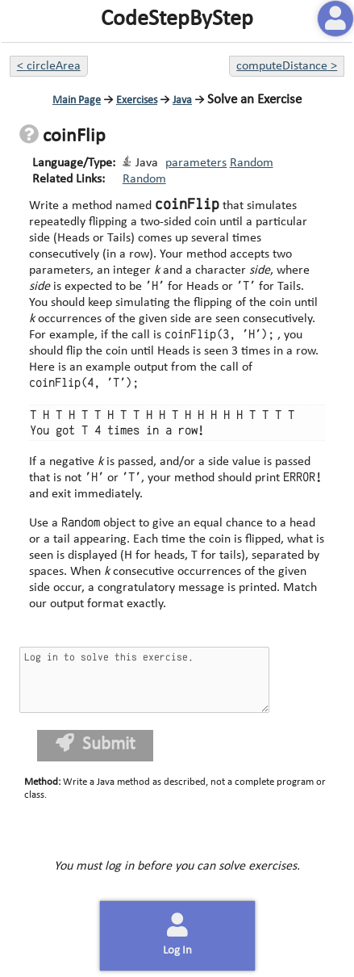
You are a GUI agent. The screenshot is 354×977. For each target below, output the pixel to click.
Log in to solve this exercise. (144, 680)
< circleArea (49, 66)
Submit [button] (95, 744)
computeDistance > (286, 66)
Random (251, 163)
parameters (196, 163)
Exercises (136, 100)
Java (182, 100)
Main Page (76, 100)
